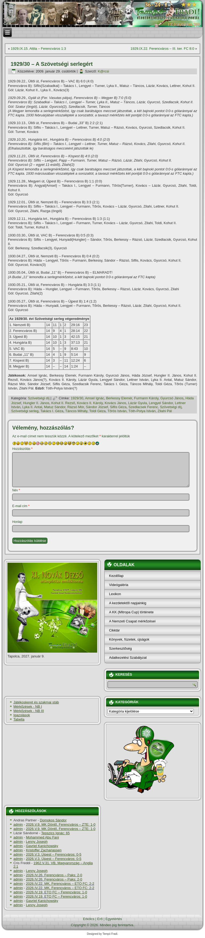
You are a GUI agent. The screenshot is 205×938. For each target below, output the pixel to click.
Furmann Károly (146, 398)
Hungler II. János (36, 403)
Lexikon (115, 594)
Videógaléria (118, 585)
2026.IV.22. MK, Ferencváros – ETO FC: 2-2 (60, 884)
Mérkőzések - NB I (27, 707)
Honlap (17, 522)
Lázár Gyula (137, 403)
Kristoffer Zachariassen (43, 850)
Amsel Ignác (94, 398)
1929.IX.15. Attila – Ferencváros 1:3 (38, 49)
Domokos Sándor (53, 820)
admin (18, 824)
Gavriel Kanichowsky (42, 846)
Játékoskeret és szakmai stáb (36, 702)
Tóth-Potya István (142, 411)
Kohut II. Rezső (63, 403)
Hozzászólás (22, 449)
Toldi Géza (97, 411)
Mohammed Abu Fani (42, 837)
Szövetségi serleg (25, 411)
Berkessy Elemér (119, 398)
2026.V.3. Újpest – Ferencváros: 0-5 (53, 854)
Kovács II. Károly (90, 403)
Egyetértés (113, 919)
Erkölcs (88, 919)
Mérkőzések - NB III (28, 711)
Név (16, 490)
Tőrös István (117, 411)
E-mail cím (21, 506)
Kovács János (115, 403)
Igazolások (21, 715)
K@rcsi (103, 71)
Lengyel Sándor (161, 403)
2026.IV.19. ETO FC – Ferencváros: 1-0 (56, 892)
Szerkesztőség (120, 648)
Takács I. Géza (51, 411)
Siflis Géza (118, 407)
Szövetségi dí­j (39, 398)
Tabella (18, 719)
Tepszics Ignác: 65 (55, 833)
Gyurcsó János (172, 398)
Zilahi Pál (164, 411)
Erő (99, 919)
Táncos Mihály (76, 411)
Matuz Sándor (54, 407)
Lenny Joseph (37, 842)
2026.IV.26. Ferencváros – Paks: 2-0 (54, 875)
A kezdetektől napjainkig (127, 603)
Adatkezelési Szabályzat (128, 658)
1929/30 (77, 398)
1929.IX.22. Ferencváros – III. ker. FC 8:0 (162, 49)
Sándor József (97, 407)
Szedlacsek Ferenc (143, 407)
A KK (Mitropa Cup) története (131, 612)
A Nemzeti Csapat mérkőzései (132, 621)
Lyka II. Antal (32, 407)
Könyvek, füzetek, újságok (129, 639)
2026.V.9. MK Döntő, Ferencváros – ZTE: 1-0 (60, 824)
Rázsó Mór (75, 407)
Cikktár (114, 630)
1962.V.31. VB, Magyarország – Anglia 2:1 (53, 864)
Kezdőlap (116, 576)
